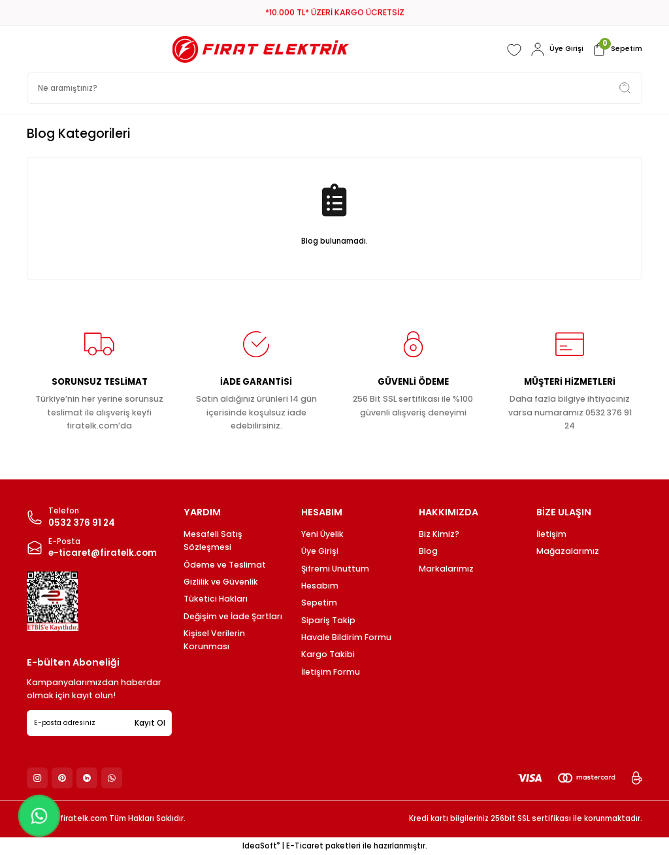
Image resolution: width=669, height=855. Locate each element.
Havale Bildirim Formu (346, 637)
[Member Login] (553, 49)
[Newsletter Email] (99, 723)
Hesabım (319, 585)
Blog (428, 551)
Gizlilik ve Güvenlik (221, 581)
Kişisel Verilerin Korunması (214, 640)
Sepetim (319, 602)
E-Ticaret (304, 846)
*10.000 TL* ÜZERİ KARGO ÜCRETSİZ (334, 12)
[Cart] (615, 49)
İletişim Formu (330, 671)
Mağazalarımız (567, 551)
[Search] (334, 88)
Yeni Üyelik (322, 534)
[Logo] (259, 49)
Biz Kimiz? (439, 534)
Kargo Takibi (328, 654)
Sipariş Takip (328, 620)
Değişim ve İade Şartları (233, 616)
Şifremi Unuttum (335, 568)
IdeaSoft (261, 846)
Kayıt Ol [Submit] (150, 723)
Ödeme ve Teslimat (225, 564)
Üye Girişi (319, 551)
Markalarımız (446, 568)
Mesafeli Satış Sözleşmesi (213, 540)
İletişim (551, 534)
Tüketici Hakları (216, 598)
